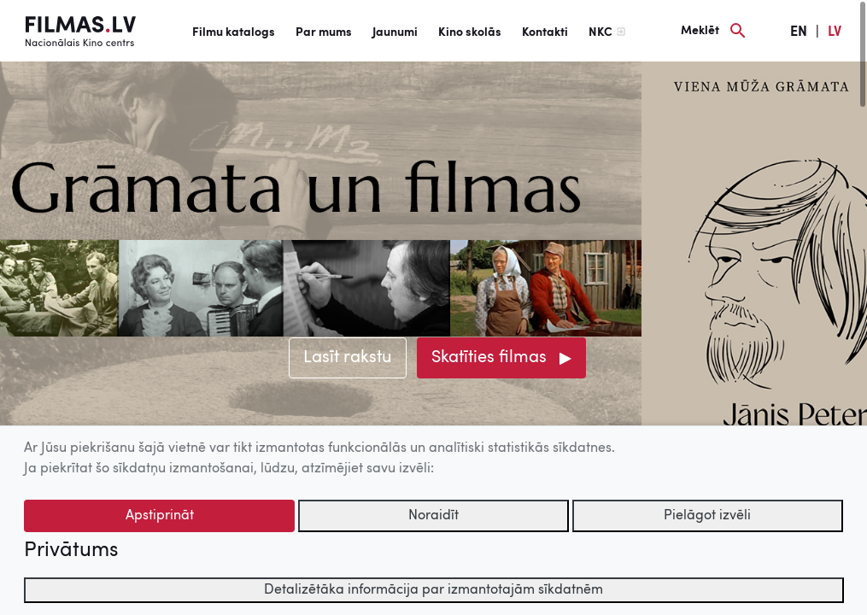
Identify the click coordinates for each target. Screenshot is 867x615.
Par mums (324, 32)
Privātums (71, 551)
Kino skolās (469, 32)
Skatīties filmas (489, 357)
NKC (600, 32)
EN (798, 32)
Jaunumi (395, 32)
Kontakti (545, 32)
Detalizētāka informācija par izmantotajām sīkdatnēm (433, 590)
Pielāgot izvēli (707, 516)
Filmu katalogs (233, 32)
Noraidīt (433, 516)
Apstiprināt (160, 516)
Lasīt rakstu (347, 357)
